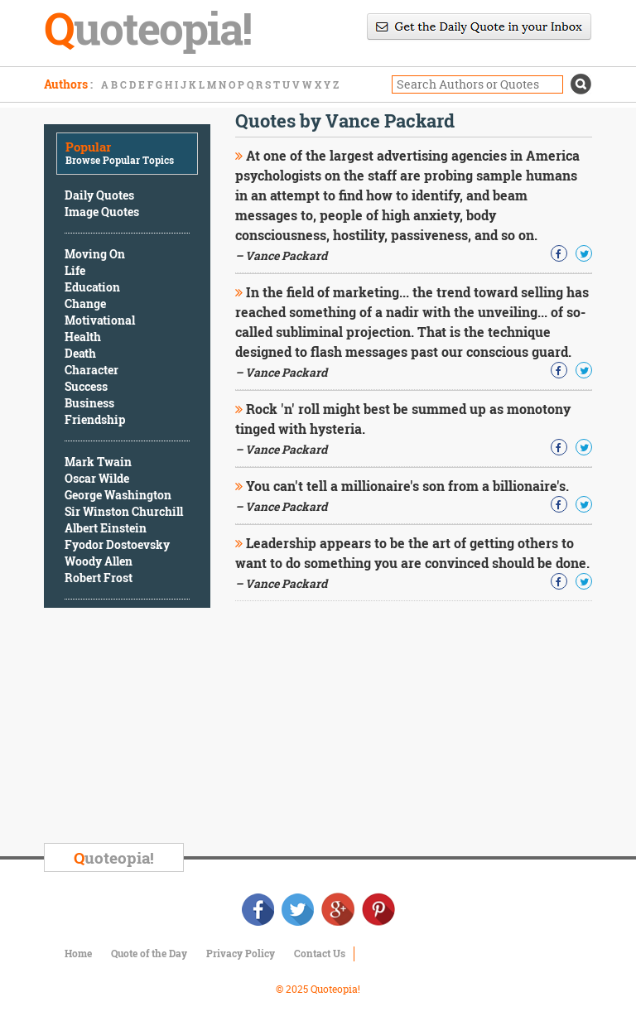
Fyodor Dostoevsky (117, 544)
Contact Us (319, 953)
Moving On (95, 254)
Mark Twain (98, 462)
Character (91, 370)
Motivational (100, 320)
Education (92, 287)
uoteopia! (114, 857)
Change (85, 303)
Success (86, 386)
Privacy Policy (240, 953)
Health (83, 336)
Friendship (95, 419)
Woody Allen (98, 561)
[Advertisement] (168, 727)
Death (80, 353)
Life (75, 270)
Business (89, 403)
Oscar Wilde (97, 478)
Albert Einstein (106, 528)
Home (78, 953)
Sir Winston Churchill (124, 511)
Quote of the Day (149, 953)
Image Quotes (102, 211)
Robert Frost (98, 577)
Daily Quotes (99, 195)
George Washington (118, 495)
